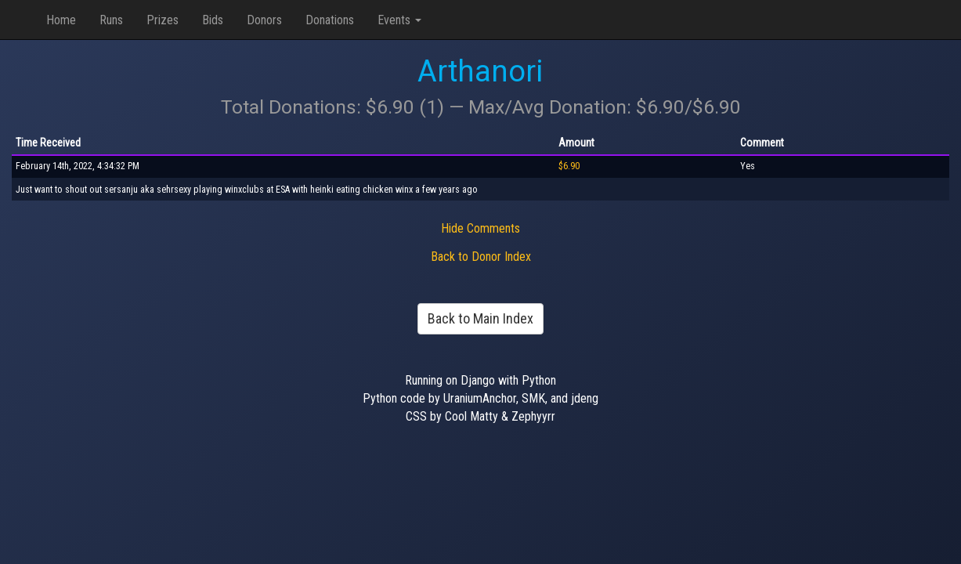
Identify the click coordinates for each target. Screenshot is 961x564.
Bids (212, 20)
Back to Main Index (480, 318)
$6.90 (569, 166)
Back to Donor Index (481, 256)
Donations (329, 20)
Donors (264, 20)
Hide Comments (480, 228)
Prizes (162, 20)
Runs (111, 20)
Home (61, 20)
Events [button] (399, 20)
